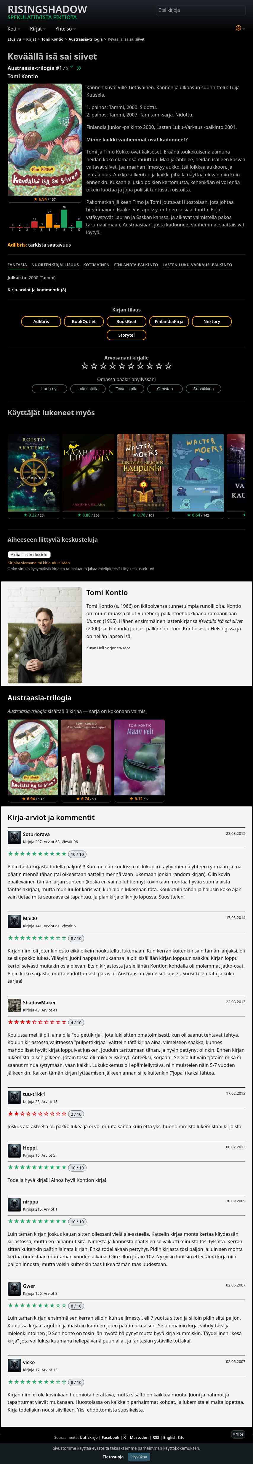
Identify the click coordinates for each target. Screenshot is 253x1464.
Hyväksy (139, 1457)
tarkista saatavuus (49, 245)
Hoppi (30, 1148)
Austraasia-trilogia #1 (35, 67)
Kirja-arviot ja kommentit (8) (37, 290)
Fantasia (17, 264)
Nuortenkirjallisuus (55, 264)
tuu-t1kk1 (34, 1094)
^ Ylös (238, 1434)
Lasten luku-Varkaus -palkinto (197, 264)
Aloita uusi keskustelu (29, 554)
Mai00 (30, 918)
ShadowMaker (39, 1002)
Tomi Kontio (23, 76)
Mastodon (139, 1437)
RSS (156, 1437)
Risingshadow (47, 11)
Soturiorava (36, 834)
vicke (29, 1362)
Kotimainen (96, 264)
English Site (174, 1437)
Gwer (29, 1286)
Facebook (110, 1437)
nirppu (31, 1201)
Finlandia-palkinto (136, 264)
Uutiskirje (89, 1437)
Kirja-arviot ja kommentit (51, 817)
